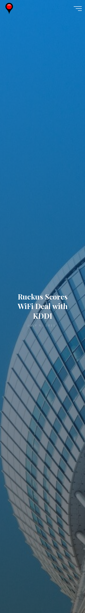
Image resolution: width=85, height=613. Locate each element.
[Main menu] (78, 8)
